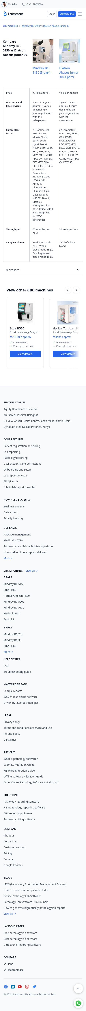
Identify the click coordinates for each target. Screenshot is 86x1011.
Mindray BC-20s (13, 634)
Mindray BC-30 (12, 640)
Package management (17, 534)
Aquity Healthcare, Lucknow (20, 409)
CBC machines (10, 26)
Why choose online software (21, 697)
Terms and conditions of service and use (28, 728)
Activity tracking (13, 518)
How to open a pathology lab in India (26, 890)
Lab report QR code (15, 475)
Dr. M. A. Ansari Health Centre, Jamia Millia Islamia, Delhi (37, 421)
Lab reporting (12, 452)
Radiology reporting (16, 457)
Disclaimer (10, 739)
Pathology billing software (19, 819)
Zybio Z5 (9, 619)
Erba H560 (17, 328)
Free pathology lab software (20, 933)
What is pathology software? (21, 759)
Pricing (8, 853)
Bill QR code (11, 481)
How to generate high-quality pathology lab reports (34, 908)
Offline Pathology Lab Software (22, 896)
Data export (11, 512)
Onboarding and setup (17, 469)
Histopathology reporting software (24, 807)
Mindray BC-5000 (14, 601)
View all (32, 570)
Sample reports (13, 691)
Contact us (10, 841)
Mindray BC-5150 (31, 25)
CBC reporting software (18, 813)
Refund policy (12, 733)
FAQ (6, 666)
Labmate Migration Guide (19, 764)
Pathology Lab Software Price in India (26, 902)
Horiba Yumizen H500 (68, 328)
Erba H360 (10, 646)
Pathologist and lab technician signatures (28, 546)
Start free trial (67, 13)
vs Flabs (8, 964)
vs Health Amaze (14, 970)
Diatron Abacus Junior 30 (56, 25)
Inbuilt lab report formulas (19, 487)
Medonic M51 (12, 613)
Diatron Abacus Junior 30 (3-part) (68, 72)
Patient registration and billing (22, 446)
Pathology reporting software (21, 801)
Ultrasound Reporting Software (22, 944)
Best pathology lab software (20, 939)
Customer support (15, 847)
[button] (78, 988)
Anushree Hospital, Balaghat (21, 415)
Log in (52, 13)
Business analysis (14, 506)
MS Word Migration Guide (19, 770)
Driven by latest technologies (21, 702)
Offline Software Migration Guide (23, 776)
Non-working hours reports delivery (25, 552)
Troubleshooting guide (17, 671)
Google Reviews (13, 865)
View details (25, 354)
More (9, 558)
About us (9, 835)
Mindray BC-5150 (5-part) (41, 70)
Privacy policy (12, 722)
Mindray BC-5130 (14, 607)
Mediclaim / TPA (13, 540)
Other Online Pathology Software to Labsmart (31, 782)
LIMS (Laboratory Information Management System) (35, 884)
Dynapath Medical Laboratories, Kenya (27, 426)
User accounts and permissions (22, 463)
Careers (8, 859)
